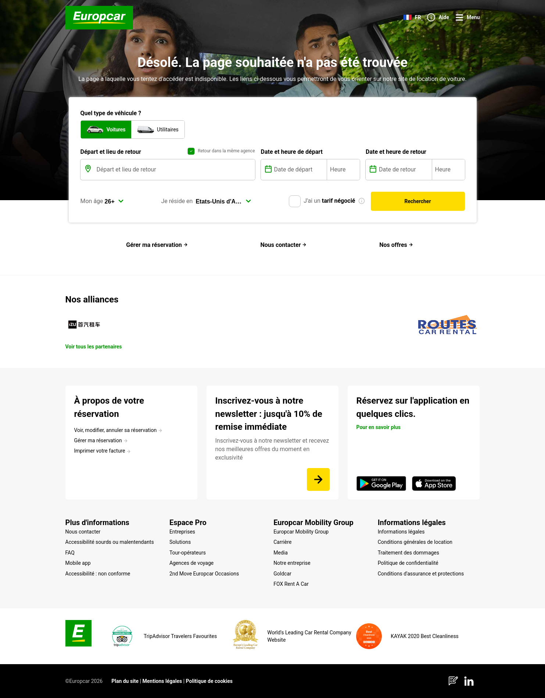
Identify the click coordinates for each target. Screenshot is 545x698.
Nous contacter (283, 244)
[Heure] (343, 169)
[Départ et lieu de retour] (175, 169)
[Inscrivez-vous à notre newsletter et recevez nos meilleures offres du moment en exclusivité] (318, 479)
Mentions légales (162, 681)
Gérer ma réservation (157, 244)
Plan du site (125, 681)
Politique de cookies (209, 681)
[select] (114, 201)
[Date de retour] (404, 169)
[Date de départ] (300, 169)
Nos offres (396, 244)
